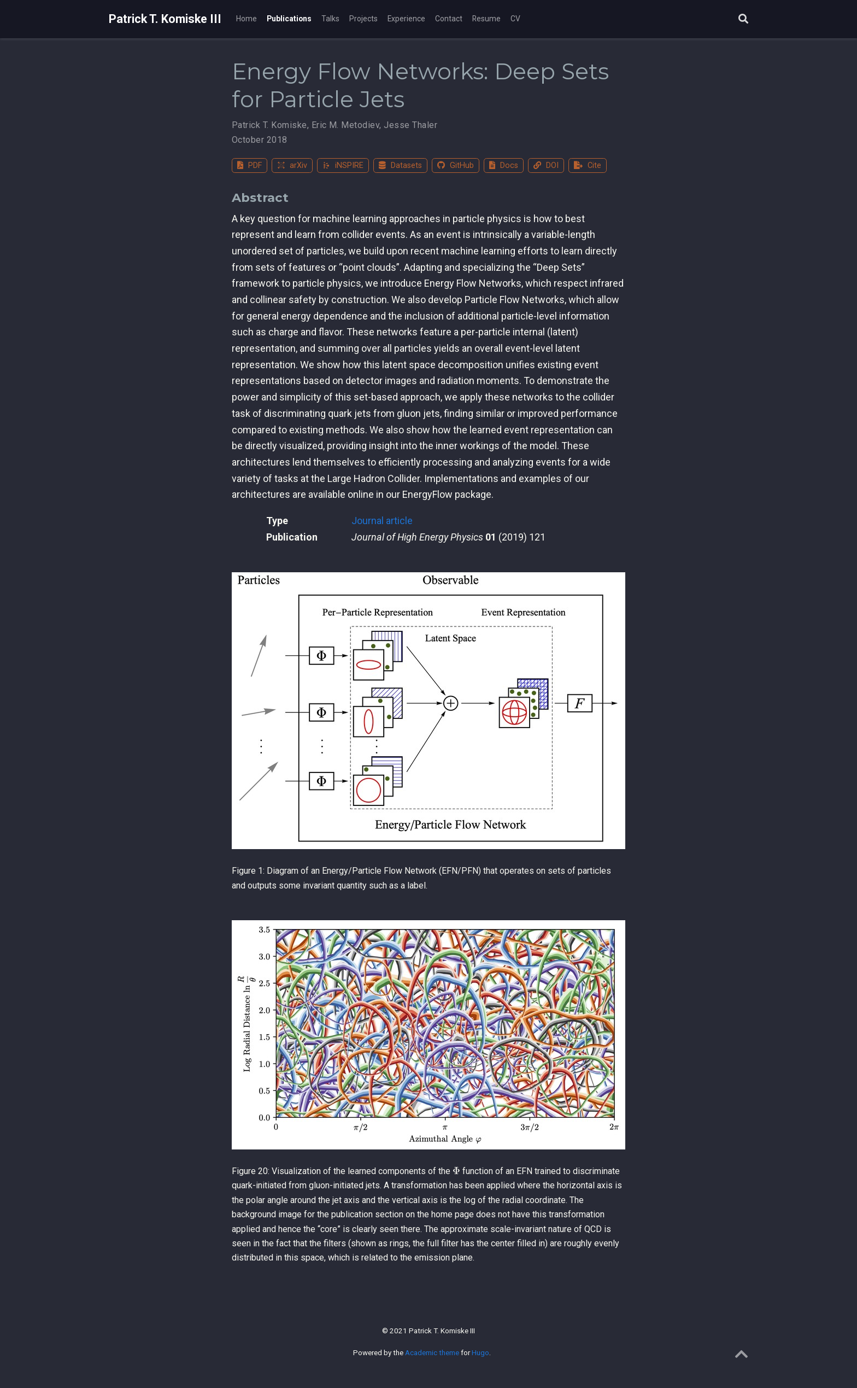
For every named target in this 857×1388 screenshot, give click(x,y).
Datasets (400, 165)
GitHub (455, 165)
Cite (587, 165)
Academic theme (432, 1352)
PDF (249, 165)
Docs (503, 165)
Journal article (382, 520)
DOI (546, 165)
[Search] (743, 19)
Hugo (480, 1352)
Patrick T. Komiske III (165, 19)
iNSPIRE (342, 165)
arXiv (292, 165)
